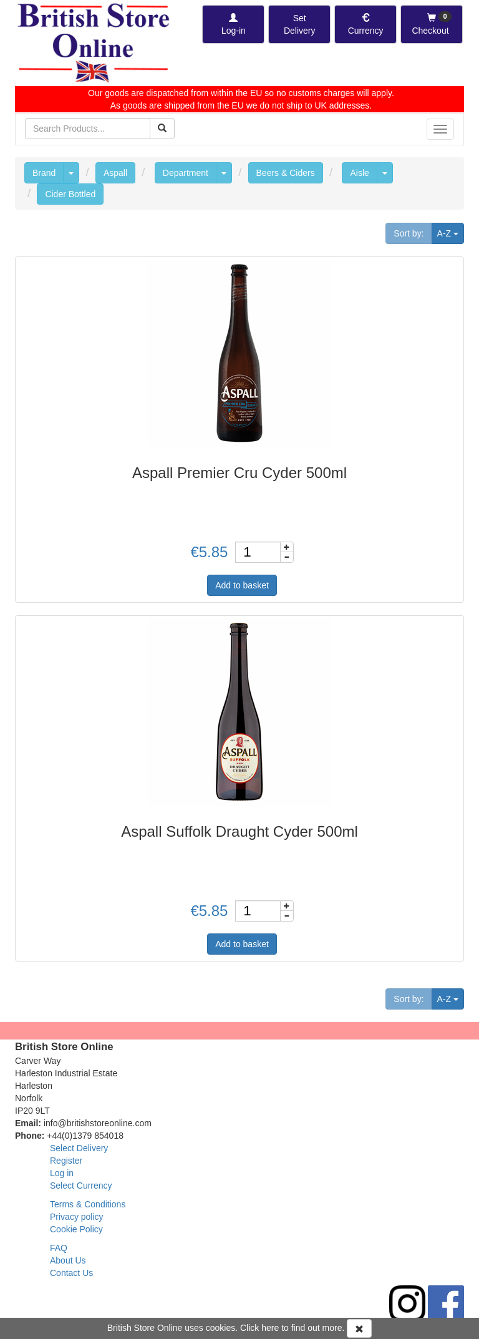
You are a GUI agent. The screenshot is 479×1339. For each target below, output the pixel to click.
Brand (44, 173)
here (270, 1328)
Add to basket (242, 585)
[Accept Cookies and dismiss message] (359, 1328)
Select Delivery (79, 1148)
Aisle (359, 173)
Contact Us (71, 1273)
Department (185, 173)
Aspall (115, 173)
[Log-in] (233, 24)
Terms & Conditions (87, 1204)
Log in (62, 1173)
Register (66, 1161)
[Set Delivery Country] (299, 24)
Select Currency (81, 1185)
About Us (68, 1260)
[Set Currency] (365, 24)
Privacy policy (77, 1217)
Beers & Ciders (285, 173)
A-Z (450, 232)
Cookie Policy (76, 1229)
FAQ (58, 1248)
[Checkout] (431, 24)
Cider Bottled (70, 194)
